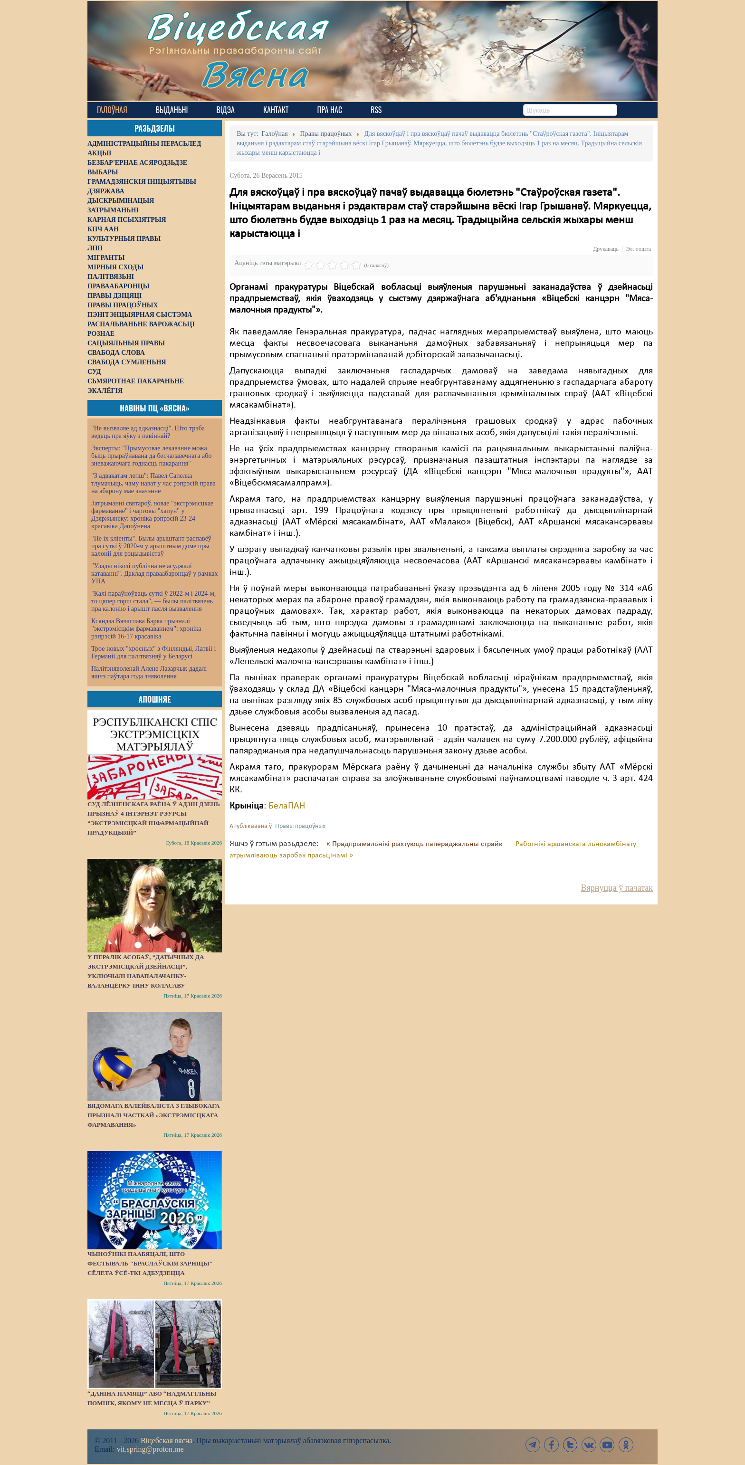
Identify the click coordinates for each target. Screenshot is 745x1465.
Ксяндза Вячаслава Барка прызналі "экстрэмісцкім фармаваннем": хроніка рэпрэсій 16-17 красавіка (146, 629)
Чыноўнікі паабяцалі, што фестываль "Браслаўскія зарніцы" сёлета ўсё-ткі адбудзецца (150, 1263)
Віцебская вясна (166, 1440)
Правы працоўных (300, 826)
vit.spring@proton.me (150, 1449)
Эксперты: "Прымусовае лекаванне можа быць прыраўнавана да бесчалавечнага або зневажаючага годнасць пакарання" (151, 456)
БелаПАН (286, 806)
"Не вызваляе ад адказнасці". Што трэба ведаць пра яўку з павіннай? (148, 432)
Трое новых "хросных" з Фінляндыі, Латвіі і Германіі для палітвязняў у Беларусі (153, 652)
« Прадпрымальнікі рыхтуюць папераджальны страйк (415, 844)
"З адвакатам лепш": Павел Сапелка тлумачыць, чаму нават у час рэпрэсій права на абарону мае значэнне (153, 483)
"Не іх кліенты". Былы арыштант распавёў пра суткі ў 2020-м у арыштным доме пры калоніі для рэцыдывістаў (151, 546)
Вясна (254, 73)
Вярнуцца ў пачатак (617, 888)
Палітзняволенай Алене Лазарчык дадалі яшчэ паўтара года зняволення (149, 672)
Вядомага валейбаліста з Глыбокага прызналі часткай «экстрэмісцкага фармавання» (153, 1115)
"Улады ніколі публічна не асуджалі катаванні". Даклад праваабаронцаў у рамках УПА (154, 573)
